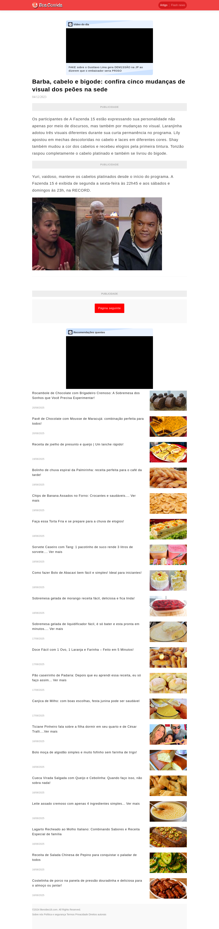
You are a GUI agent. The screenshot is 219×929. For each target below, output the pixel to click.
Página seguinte (109, 308)
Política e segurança (55, 914)
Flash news (178, 5)
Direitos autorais (97, 914)
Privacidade (81, 914)
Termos (71, 914)
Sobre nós (37, 914)
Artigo (163, 5)
